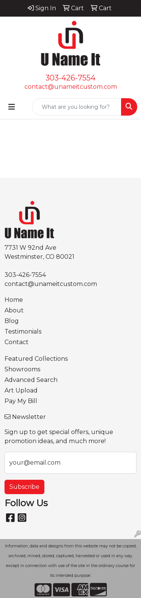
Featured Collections (36, 358)
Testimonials (23, 331)
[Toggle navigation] (12, 107)
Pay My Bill (21, 401)
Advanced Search (31, 379)
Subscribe (24, 486)
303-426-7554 (70, 77)
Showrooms (22, 369)
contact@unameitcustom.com (70, 86)
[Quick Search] (76, 107)
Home (14, 299)
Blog (12, 320)
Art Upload (21, 390)
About (14, 310)
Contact (17, 342)
